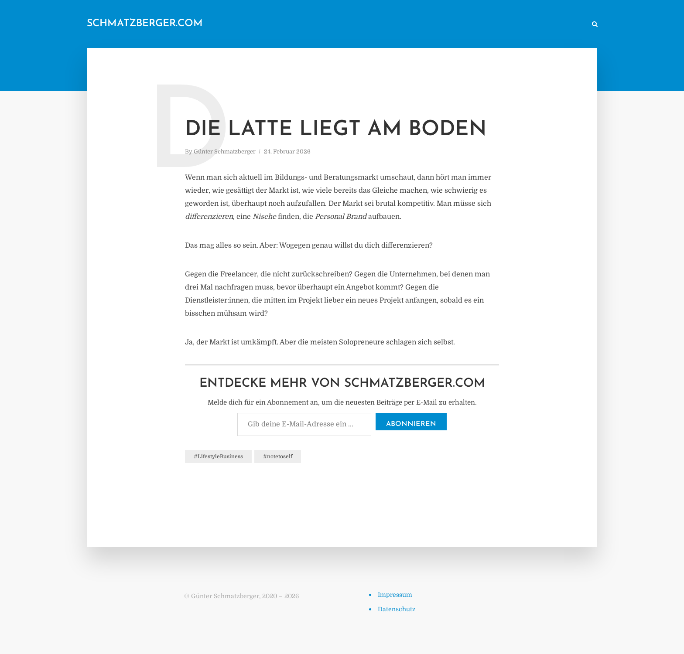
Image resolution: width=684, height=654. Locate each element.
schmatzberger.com (145, 24)
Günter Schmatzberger (225, 151)
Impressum (395, 594)
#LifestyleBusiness (218, 456)
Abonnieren (411, 424)
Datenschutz (397, 609)
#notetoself (277, 456)
